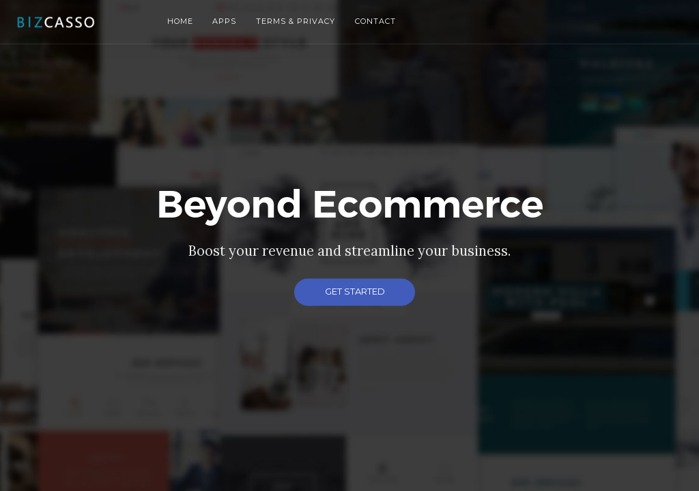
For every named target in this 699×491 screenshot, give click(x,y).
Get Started (355, 291)
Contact (375, 21)
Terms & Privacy (295, 21)
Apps (224, 21)
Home (180, 21)
